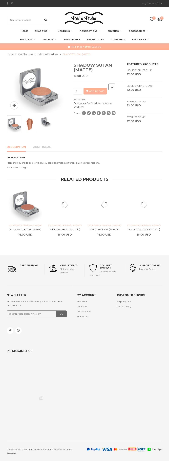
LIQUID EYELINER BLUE (139, 70)
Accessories (137, 31)
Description (16, 147)
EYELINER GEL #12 (136, 101)
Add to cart (96, 91)
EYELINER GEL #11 (136, 117)
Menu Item (82, 316)
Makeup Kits (72, 39)
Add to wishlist (111, 87)
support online (149, 265)
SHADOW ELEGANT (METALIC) (144, 229)
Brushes (113, 31)
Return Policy (124, 306)
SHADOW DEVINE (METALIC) (104, 229)
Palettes (26, 39)
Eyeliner (48, 39)
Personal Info (84, 311)
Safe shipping (29, 265)
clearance (118, 39)
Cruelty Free (68, 265)
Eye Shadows (25, 54)
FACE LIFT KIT (140, 39)
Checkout (82, 306)
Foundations (89, 31)
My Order (82, 301)
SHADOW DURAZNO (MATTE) (25, 229)
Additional (42, 147)
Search (46, 20)
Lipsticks (64, 31)
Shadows (41, 31)
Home (24, 31)
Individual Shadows (48, 54)
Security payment (106, 266)
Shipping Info (124, 301)
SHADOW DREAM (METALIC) (65, 229)
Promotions (95, 39)
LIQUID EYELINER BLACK (140, 86)
